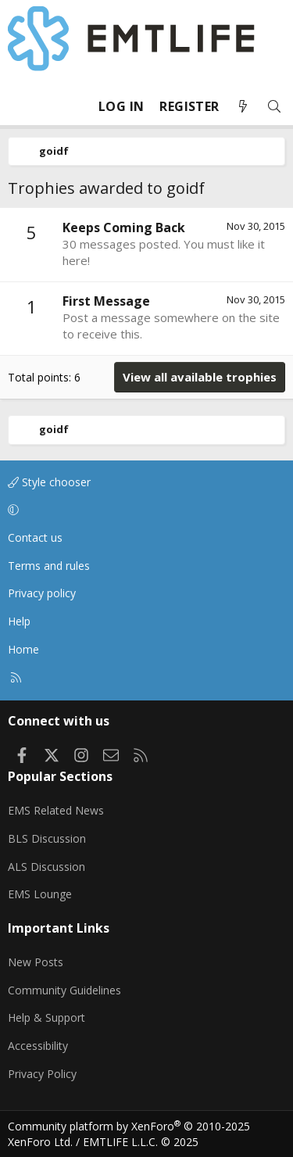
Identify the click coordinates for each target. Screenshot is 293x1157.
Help (19, 621)
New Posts (35, 962)
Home (23, 649)
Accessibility (38, 1045)
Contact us (35, 537)
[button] (144, 510)
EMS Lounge (40, 894)
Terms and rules (49, 565)
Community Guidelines (64, 990)
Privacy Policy (42, 1073)
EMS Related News (56, 810)
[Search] (274, 106)
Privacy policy (42, 593)
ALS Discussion (46, 866)
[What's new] (243, 106)
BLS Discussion (47, 838)
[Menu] (20, 106)
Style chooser (49, 482)
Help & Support (46, 1017)
